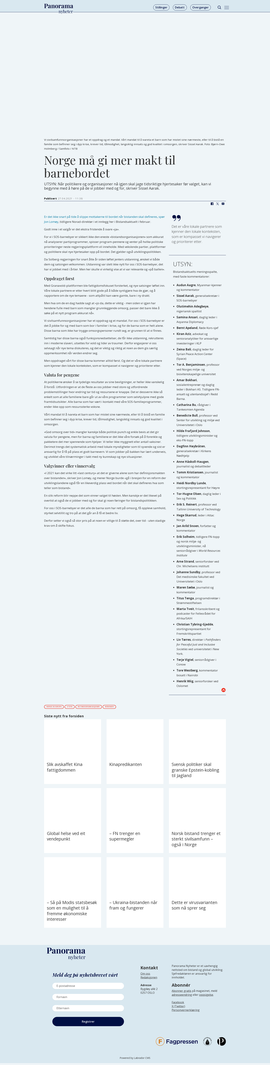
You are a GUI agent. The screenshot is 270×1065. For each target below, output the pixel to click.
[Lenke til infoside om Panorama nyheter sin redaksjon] (149, 982)
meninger (152, 707)
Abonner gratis (181, 993)
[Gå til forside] (58, 6)
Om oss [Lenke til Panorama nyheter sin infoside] (145, 975)
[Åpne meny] (226, 7)
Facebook (178, 1004)
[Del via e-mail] (223, 203)
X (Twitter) (178, 1008)
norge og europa (61, 707)
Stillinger (161, 7)
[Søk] (219, 7)
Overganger (200, 7)
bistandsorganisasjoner (118, 707)
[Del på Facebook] (212, 203)
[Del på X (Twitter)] (217, 203)
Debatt (180, 7)
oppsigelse (206, 997)
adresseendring (182, 997)
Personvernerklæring (186, 1012)
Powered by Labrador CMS (135, 1059)
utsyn (86, 707)
